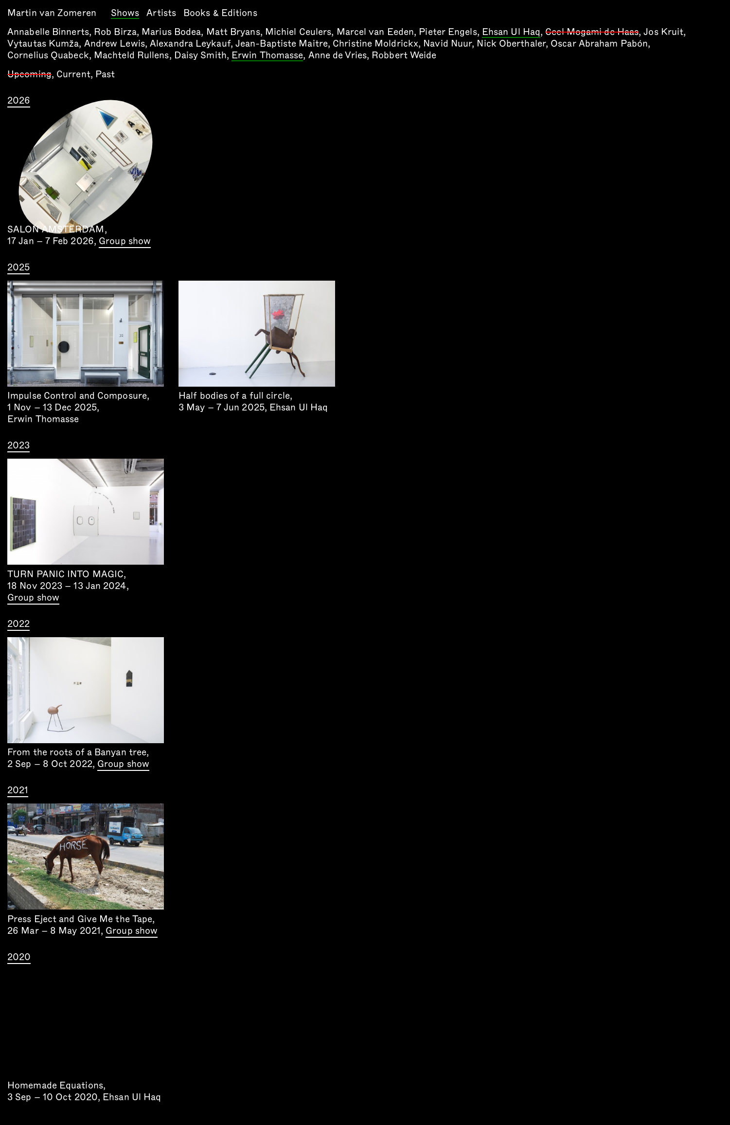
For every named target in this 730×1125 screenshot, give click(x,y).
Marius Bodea (171, 32)
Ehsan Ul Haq (511, 32)
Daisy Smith (200, 55)
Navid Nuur (447, 43)
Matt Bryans (233, 32)
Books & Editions (220, 13)
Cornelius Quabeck (48, 55)
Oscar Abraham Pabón (599, 43)
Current (73, 74)
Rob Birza (115, 32)
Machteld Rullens (131, 55)
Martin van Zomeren (51, 13)
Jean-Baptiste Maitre (281, 43)
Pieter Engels (448, 32)
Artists (161, 13)
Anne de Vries (337, 55)
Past (105, 74)
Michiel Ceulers (298, 32)
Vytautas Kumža (43, 43)
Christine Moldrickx (375, 43)
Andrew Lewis (114, 43)
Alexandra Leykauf (190, 43)
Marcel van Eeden (375, 32)
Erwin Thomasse (267, 56)
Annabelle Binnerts (48, 32)
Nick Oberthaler (511, 43)
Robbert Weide (404, 55)
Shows (125, 13)
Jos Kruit (663, 32)
